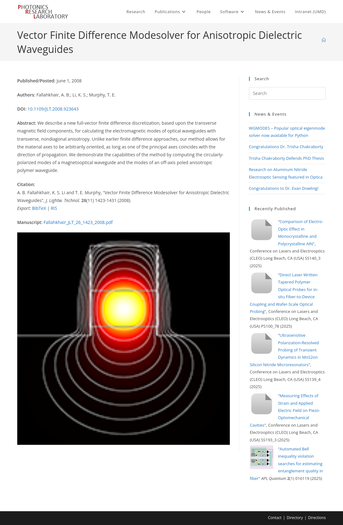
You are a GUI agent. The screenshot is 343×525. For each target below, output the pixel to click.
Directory (295, 517)
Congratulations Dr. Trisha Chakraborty (286, 146)
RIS (54, 208)
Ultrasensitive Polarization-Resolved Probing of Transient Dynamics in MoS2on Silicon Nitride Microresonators (284, 349)
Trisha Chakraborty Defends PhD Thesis (286, 158)
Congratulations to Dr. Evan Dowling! (284, 188)
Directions (317, 517)
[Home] (324, 40)
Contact (275, 517)
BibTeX (39, 208)
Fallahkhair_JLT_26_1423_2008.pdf (78, 222)
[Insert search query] (287, 93)
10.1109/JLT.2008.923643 (53, 109)
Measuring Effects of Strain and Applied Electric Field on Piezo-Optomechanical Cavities (285, 410)
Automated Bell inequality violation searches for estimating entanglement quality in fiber (286, 463)
